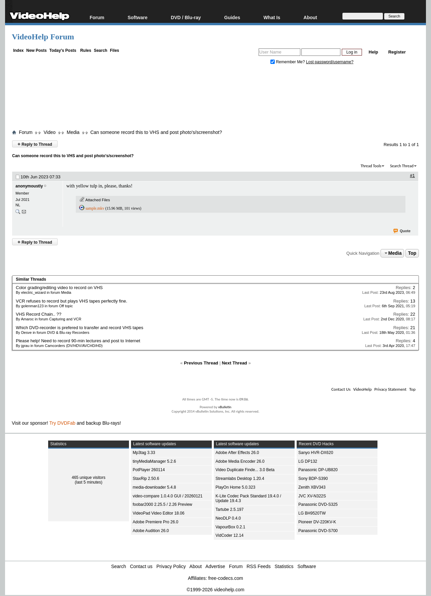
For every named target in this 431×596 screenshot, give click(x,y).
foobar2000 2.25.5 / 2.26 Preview (162, 504)
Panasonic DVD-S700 (318, 530)
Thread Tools (371, 166)
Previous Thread (201, 362)
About (310, 17)
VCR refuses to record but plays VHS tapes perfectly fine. (71, 301)
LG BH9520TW (312, 513)
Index (18, 50)
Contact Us (341, 389)
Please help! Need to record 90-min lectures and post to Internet (78, 340)
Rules (85, 50)
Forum (97, 17)
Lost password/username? (330, 62)
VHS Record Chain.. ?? (38, 314)
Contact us (141, 566)
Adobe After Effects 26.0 (237, 452)
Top (412, 253)
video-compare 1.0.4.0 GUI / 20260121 (167, 496)
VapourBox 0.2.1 (230, 527)
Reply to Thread (35, 144)
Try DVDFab (62, 423)
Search (100, 50)
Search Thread (401, 166)
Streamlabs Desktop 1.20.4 (240, 478)
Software (137, 17)
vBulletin (224, 407)
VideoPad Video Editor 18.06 (159, 513)
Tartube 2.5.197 (229, 509)
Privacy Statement (390, 389)
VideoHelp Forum (43, 36)
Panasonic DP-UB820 (318, 469)
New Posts (36, 50)
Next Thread (234, 362)
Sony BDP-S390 (313, 478)
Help (373, 52)
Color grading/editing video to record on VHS (59, 287)
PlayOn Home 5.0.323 (235, 487)
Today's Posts (62, 50)
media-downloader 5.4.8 (154, 487)
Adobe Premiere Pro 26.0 (155, 522)
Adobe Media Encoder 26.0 (240, 461)
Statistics (284, 566)
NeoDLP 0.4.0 (228, 518)
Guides (232, 17)
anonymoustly (29, 186)
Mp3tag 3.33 (144, 452)
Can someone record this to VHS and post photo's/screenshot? (156, 132)
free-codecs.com (225, 578)
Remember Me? (288, 62)
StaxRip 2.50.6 (146, 478)
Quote (402, 231)
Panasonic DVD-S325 (318, 504)
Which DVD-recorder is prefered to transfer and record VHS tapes (79, 327)
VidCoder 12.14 (229, 535)
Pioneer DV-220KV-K (317, 522)
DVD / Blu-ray (186, 17)
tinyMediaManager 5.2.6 (154, 461)
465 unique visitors (88, 477)
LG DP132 (307, 461)
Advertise (215, 566)
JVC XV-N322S (312, 496)
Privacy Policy (171, 566)
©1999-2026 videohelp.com (215, 589)
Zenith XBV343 (312, 487)
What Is (271, 17)
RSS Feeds (258, 566)
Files (114, 50)
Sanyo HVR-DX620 (315, 452)
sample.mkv (95, 208)
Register (397, 52)
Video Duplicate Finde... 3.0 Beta (245, 469)
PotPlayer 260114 (149, 469)
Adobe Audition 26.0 (151, 530)
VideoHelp (362, 389)
